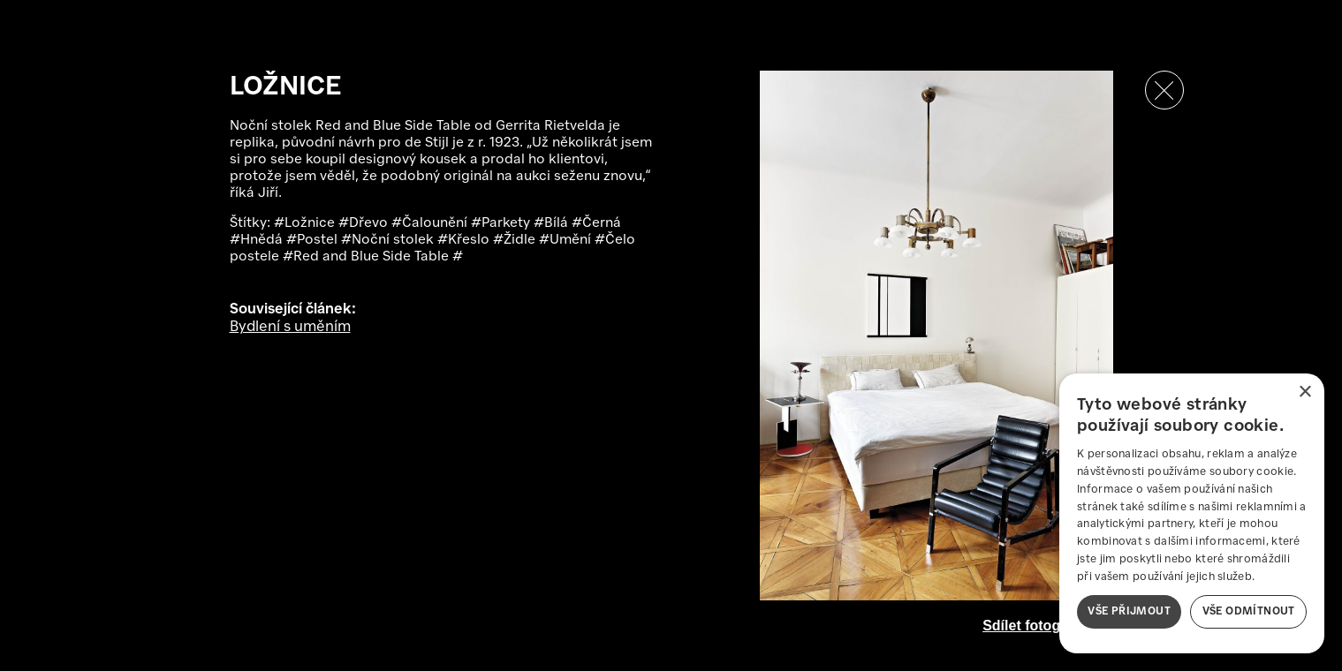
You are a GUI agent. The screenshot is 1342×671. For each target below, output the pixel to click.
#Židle (516, 240)
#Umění (567, 240)
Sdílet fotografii (1034, 625)
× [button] (1304, 392)
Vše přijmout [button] (1129, 611)
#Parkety (502, 223)
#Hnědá (258, 240)
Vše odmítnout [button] (1248, 611)
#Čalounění (431, 223)
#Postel (313, 240)
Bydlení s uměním (290, 327)
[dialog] (1191, 513)
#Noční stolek (389, 240)
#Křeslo (465, 240)
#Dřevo (364, 223)
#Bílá (553, 223)
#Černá (596, 223)
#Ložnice (306, 223)
